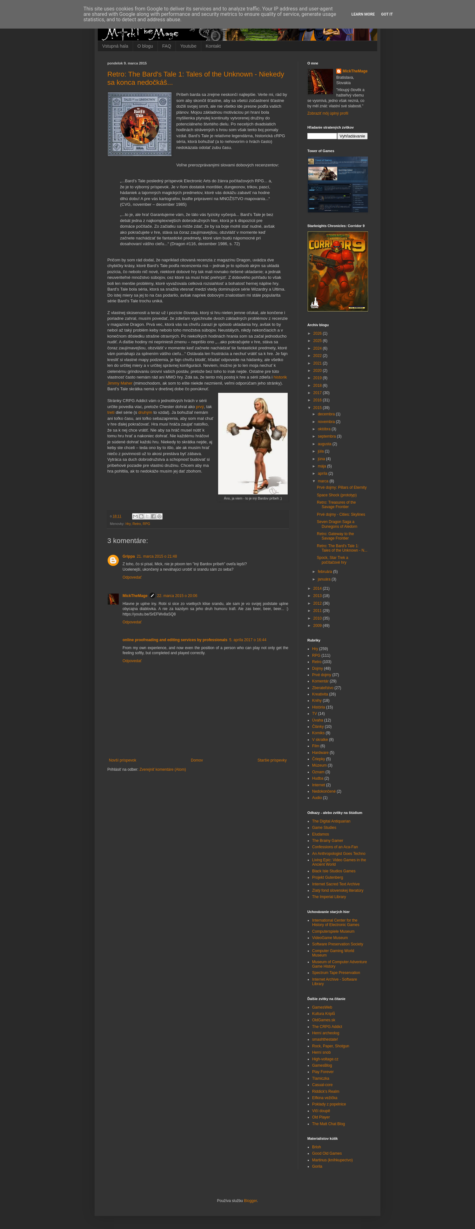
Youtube (188, 46)
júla (321, 451)
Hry (127, 524)
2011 (318, 610)
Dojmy (317, 668)
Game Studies (324, 827)
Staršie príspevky (272, 760)
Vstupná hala (115, 46)
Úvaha (317, 720)
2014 (318, 588)
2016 (318, 400)
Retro (136, 524)
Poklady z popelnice (329, 1104)
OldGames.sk (323, 1020)
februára (325, 571)
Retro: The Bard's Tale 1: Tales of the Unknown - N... (342, 548)
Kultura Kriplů (323, 1013)
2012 (318, 603)
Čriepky (318, 759)
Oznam (318, 772)
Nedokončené (324, 791)
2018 (318, 385)
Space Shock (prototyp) (337, 495)
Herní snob (321, 1052)
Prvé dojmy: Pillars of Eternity (342, 487)
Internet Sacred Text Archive (336, 884)
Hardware (320, 752)
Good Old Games (327, 1153)
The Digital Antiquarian (331, 821)
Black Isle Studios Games (334, 871)
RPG (146, 524)
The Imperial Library (329, 897)
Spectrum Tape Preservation (336, 972)
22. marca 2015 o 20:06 (177, 596)
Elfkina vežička (324, 1098)
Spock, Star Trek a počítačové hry (332, 559)
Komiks (318, 733)
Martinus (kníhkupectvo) (332, 1160)
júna (322, 459)
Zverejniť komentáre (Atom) (162, 769)
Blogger (250, 1201)
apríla (323, 473)
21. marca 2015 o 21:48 (157, 556)
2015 (318, 408)
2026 (318, 333)
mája (322, 466)
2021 (318, 363)
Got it (387, 14)
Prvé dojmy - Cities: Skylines (341, 514)
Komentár (320, 681)
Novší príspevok (122, 760)
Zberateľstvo (322, 688)
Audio (317, 798)
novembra (327, 422)
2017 (318, 393)
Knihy (317, 700)
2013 (318, 596)
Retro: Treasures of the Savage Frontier (336, 504)
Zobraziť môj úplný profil (327, 113)
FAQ (166, 46)
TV (314, 713)
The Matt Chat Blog (328, 1124)
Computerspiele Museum (333, 931)
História (318, 707)
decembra (327, 414)
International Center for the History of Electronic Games (335, 922)
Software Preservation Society (337, 944)
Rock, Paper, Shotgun (330, 1046)
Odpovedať (132, 577)
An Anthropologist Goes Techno (338, 853)
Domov (197, 760)
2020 (318, 370)
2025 (318, 341)
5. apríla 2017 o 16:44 (247, 640)
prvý (200, 406)
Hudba (317, 778)
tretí (111, 412)
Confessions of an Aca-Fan (335, 847)
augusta (325, 444)
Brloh (316, 1147)
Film (315, 746)
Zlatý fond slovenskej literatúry (337, 890)
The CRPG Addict (327, 1026)
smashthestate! (325, 1039)
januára (324, 579)
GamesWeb (322, 1007)
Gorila (317, 1166)
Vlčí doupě (321, 1111)
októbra (324, 429)
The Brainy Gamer (327, 840)
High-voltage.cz (325, 1059)
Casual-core (322, 1085)
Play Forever (323, 1072)
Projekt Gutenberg (327, 877)
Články (318, 726)
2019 (318, 378)
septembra (327, 436)
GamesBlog (322, 1065)
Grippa (129, 556)
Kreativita (320, 694)
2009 (318, 625)
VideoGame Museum (330, 938)
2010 (318, 618)
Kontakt (213, 46)
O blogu (145, 46)
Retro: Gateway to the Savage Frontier (335, 536)
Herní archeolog (325, 1033)
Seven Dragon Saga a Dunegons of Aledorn (337, 524)
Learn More (363, 14)
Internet (318, 785)
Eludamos (320, 834)
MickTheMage (135, 596)
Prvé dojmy (321, 675)
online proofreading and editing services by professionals (175, 640)
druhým (145, 412)
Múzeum (319, 765)
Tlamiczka (320, 1078)
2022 (318, 355)
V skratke (320, 739)
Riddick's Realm (325, 1091)
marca (324, 481)
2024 (318, 348)
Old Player (321, 1117)
